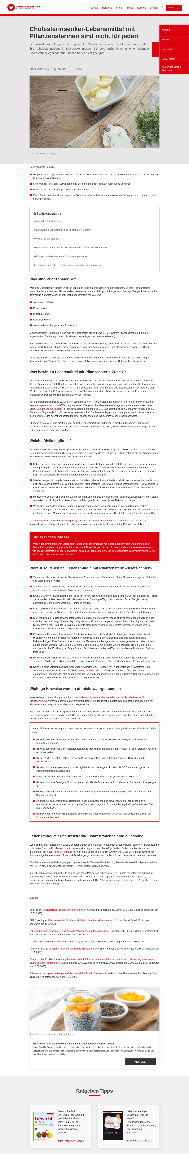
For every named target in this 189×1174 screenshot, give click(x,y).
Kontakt (94, 7)
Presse (129, 7)
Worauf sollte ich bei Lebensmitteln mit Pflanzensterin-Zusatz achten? (70, 247)
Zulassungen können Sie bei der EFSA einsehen (124, 880)
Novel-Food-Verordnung (59, 852)
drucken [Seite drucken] (62, 69)
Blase (91, 670)
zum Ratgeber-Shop (70, 1141)
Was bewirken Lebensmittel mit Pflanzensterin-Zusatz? (63, 230)
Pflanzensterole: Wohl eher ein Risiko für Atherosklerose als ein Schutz (85, 920)
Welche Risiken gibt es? (46, 238)
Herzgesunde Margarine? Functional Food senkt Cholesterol (74, 973)
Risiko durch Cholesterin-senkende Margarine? (69, 948)
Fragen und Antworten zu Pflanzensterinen (52, 941)
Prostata (79, 670)
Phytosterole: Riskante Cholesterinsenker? (65, 910)
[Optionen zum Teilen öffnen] (76, 69)
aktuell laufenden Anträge (46, 883)
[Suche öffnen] (162, 7)
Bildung (154, 7)
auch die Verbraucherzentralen (98, 520)
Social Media (168, 59)
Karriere (141, 7)
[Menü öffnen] (174, 8)
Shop (119, 7)
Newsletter (167, 49)
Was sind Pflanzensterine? (48, 221)
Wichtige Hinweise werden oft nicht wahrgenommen (61, 256)
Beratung (107, 7)
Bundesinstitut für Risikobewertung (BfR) (55, 520)
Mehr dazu (140, 1062)
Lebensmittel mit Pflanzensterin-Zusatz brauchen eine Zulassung (68, 265)
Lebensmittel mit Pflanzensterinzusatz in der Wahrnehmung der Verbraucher (69, 931)
